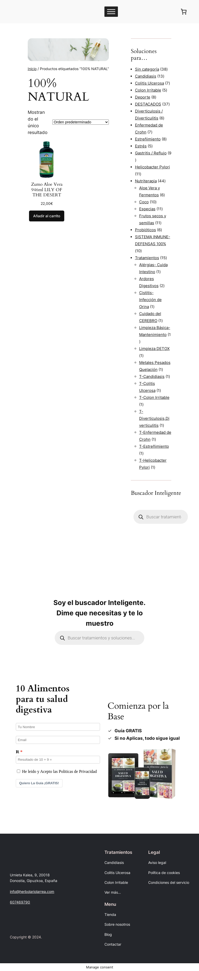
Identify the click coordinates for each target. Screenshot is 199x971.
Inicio (32, 68)
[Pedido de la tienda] (80, 122)
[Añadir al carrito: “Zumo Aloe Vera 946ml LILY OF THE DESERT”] (46, 216)
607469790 (20, 902)
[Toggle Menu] (111, 11)
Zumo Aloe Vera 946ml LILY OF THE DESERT (46, 189)
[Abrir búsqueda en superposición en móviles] (160, 516)
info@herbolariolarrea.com (32, 891)
